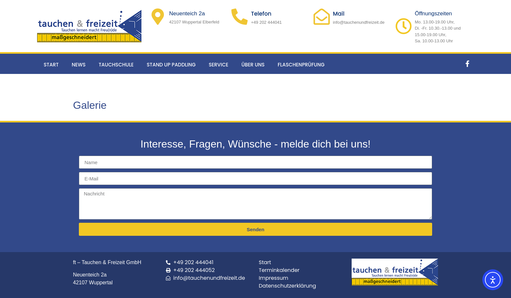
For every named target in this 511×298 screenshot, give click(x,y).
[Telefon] (239, 16)
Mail (339, 14)
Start (51, 64)
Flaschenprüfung (301, 64)
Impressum (273, 278)
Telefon (261, 14)
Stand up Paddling (171, 64)
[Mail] (322, 16)
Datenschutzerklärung (287, 286)
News (79, 64)
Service (218, 64)
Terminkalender (279, 270)
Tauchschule (116, 64)
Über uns (253, 64)
